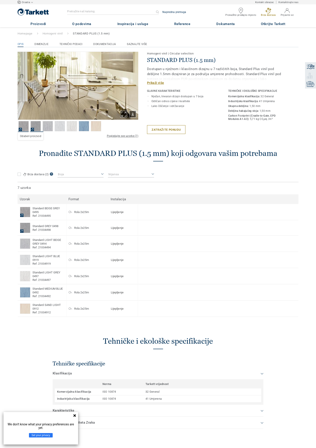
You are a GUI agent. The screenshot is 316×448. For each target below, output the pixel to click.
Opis (20, 44)
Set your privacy (41, 435)
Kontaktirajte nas (288, 2)
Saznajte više (137, 44)
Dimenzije (41, 44)
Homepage (25, 33)
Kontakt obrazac (264, 2)
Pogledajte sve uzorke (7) (122, 135)
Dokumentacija (104, 44)
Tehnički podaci (71, 44)
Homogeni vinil (53, 33)
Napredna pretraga (174, 12)
